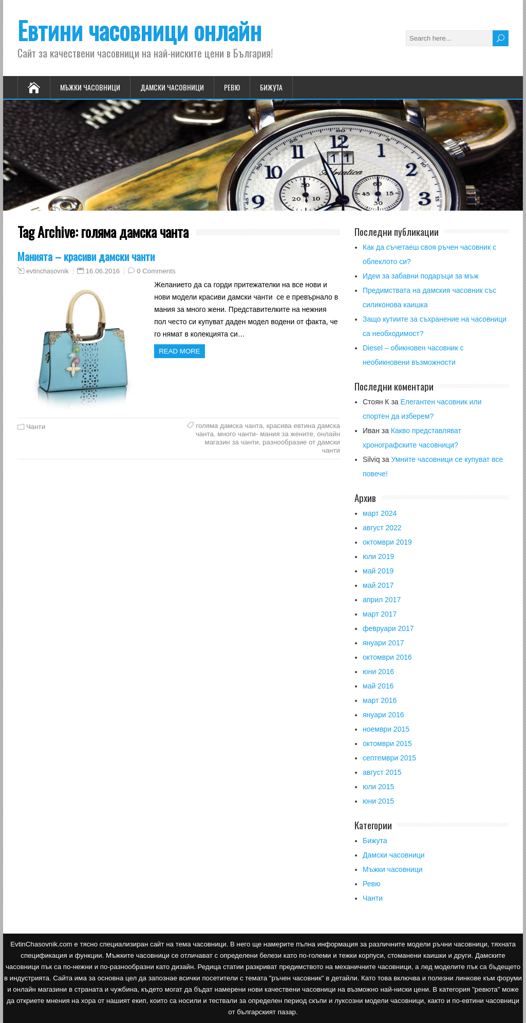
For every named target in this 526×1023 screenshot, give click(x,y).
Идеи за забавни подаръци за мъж (421, 276)
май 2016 (378, 686)
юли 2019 (378, 556)
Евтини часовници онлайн (139, 30)
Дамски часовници (172, 87)
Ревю (232, 87)
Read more (179, 351)
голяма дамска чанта (229, 426)
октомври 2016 (387, 657)
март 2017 (380, 614)
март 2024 (380, 513)
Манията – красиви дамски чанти (86, 256)
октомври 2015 (387, 743)
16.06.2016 (103, 271)
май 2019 (378, 571)
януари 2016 (383, 715)
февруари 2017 (388, 628)
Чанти (35, 427)
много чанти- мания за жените (265, 434)
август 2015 (382, 772)
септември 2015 (389, 758)
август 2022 (382, 528)
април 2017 (382, 600)
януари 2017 (383, 643)
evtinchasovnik (47, 271)
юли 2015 (378, 787)
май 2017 (378, 585)
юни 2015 (378, 801)
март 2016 (380, 700)
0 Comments (156, 271)
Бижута (271, 87)
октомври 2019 (387, 542)
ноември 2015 (386, 729)
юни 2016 (378, 671)
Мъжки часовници (90, 87)
